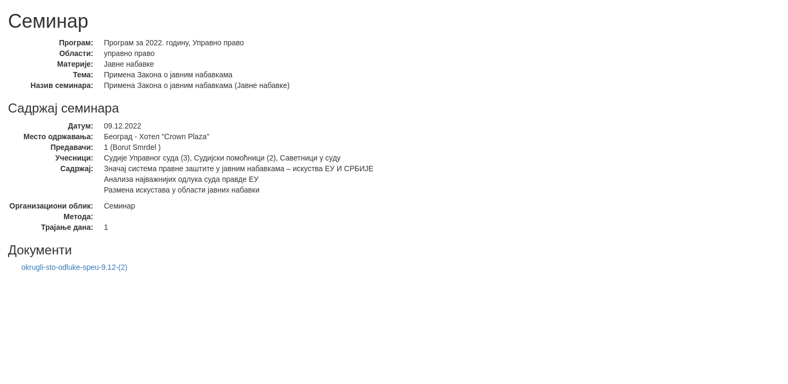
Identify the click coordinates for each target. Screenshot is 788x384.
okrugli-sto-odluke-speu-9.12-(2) (74, 267)
